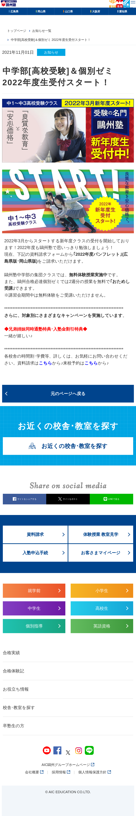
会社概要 (34, 772)
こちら (91, 363)
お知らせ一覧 (41, 31)
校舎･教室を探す (19, 707)
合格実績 (11, 652)
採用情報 (61, 772)
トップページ (16, 31)
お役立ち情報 (16, 689)
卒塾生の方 (13, 725)
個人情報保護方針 (94, 772)
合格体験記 (13, 671)
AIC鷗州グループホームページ (68, 765)
